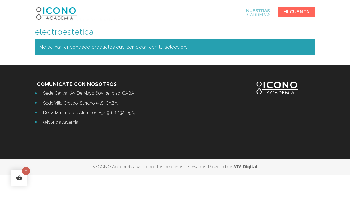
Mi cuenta (296, 12)
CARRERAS (258, 13)
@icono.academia (60, 122)
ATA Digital (245, 166)
